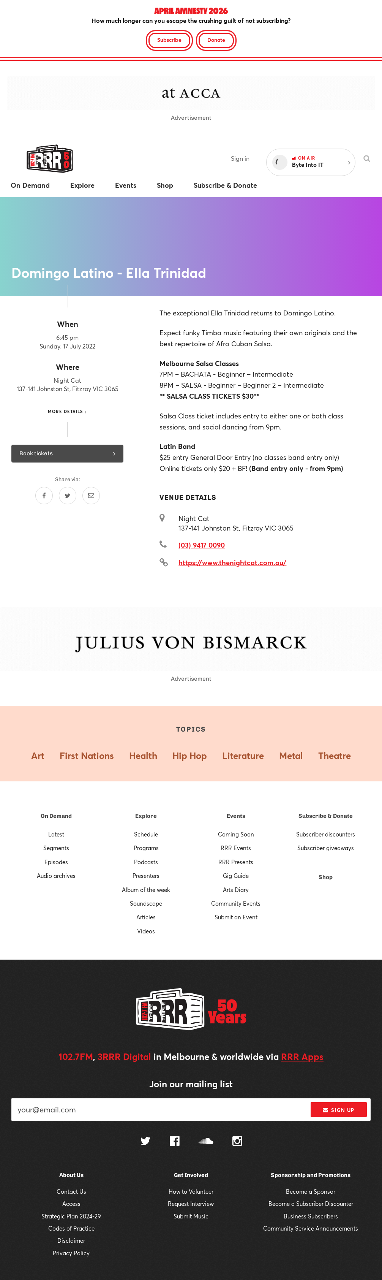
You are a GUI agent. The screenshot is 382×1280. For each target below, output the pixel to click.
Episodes (56, 862)
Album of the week (146, 889)
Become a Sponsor (310, 1191)
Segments (56, 848)
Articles (146, 917)
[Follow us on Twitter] (145, 1142)
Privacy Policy (71, 1253)
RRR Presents (235, 862)
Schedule (146, 834)
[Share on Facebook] (44, 495)
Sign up (338, 1110)
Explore (146, 816)
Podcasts (146, 862)
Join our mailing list (191, 1084)
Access (71, 1203)
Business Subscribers (311, 1216)
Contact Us (71, 1191)
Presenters (146, 875)
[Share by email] (91, 495)
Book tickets (67, 453)
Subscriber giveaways (325, 848)
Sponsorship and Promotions (310, 1175)
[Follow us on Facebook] (175, 1142)
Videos (146, 931)
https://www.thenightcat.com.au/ (232, 562)
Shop (326, 877)
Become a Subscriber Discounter (310, 1203)
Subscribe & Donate (325, 816)
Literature (243, 755)
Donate (216, 39)
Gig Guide (236, 875)
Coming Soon (236, 834)
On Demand (56, 816)
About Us (71, 1175)
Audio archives (56, 875)
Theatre (334, 755)
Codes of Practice (71, 1228)
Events (236, 816)
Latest (56, 834)
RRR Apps (302, 1056)
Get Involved (191, 1175)
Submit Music (191, 1216)
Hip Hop (189, 755)
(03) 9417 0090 (201, 545)
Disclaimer (71, 1240)
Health (143, 755)
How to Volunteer (191, 1191)
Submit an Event (236, 917)
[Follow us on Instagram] (237, 1142)
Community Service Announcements (310, 1228)
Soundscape (146, 903)
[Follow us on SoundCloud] (206, 1141)
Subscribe (169, 39)
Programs (146, 848)
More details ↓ (67, 411)
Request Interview (191, 1203)
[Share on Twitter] (67, 495)
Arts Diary (236, 889)
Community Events (235, 903)
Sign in (240, 158)
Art (37, 755)
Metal (291, 755)
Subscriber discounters (325, 834)
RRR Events (236, 848)
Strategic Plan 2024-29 (71, 1216)
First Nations (87, 755)
